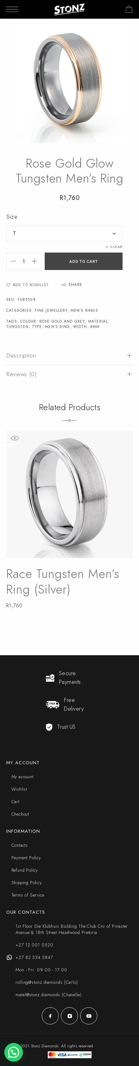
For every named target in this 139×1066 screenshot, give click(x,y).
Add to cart (83, 261)
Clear (116, 246)
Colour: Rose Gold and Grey (52, 321)
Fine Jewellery (51, 310)
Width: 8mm (86, 326)
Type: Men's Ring (51, 326)
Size (12, 216)
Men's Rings (84, 310)
